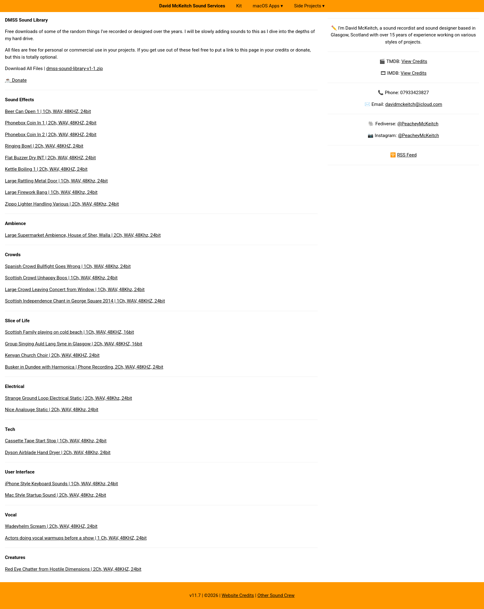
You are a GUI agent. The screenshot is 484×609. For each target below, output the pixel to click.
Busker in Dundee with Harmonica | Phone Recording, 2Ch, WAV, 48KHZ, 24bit (84, 367)
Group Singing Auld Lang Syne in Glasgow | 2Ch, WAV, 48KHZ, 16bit (73, 344)
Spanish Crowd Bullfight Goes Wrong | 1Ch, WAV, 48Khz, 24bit (68, 266)
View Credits (414, 61)
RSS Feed (406, 155)
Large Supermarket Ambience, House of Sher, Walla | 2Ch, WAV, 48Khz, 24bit (83, 235)
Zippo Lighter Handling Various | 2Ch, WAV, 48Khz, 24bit (62, 204)
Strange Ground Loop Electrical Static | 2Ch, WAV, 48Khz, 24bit (68, 398)
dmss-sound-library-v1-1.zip (74, 68)
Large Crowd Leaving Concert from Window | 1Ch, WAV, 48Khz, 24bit (74, 289)
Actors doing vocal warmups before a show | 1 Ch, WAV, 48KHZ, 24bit (76, 538)
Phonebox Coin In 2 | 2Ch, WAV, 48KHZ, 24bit (50, 134)
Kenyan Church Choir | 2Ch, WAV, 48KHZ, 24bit (52, 355)
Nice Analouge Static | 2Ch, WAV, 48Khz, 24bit (51, 409)
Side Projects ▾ (309, 6)
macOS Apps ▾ (268, 6)
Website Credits (238, 595)
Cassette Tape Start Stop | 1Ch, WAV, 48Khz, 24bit (55, 441)
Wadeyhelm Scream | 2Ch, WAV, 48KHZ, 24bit (51, 526)
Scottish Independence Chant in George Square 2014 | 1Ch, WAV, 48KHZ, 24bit (85, 301)
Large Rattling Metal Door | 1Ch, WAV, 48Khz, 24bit (56, 181)
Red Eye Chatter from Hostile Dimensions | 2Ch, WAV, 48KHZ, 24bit (73, 569)
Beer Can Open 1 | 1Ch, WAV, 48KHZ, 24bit (48, 111)
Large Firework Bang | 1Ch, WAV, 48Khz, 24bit (51, 192)
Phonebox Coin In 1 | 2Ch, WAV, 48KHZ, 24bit (50, 123)
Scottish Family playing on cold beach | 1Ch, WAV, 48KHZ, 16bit (69, 332)
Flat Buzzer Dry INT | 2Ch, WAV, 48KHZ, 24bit (50, 158)
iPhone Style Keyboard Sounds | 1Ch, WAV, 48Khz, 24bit (61, 483)
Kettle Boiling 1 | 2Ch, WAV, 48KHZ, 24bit (46, 169)
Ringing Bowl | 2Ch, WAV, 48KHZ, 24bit (44, 146)
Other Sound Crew (275, 595)
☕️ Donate (16, 80)
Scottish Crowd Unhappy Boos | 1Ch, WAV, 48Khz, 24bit (61, 278)
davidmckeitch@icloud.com (413, 104)
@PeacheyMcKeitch (417, 124)
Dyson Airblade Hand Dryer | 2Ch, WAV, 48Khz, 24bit (58, 452)
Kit (239, 6)
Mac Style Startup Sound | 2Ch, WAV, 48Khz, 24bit (55, 495)
